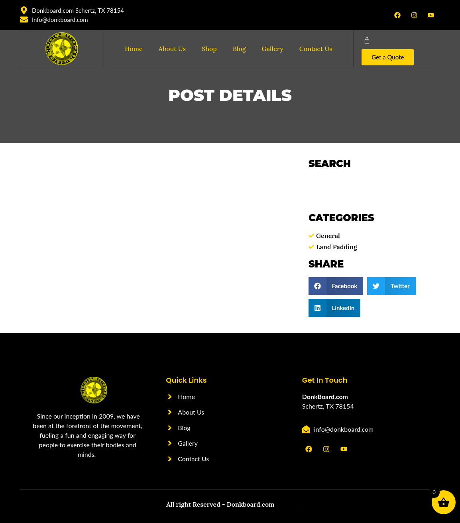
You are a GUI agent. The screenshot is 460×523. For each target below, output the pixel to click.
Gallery (272, 49)
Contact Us (315, 49)
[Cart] (367, 40)
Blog (239, 49)
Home (134, 49)
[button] (336, 286)
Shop (209, 49)
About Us (172, 49)
